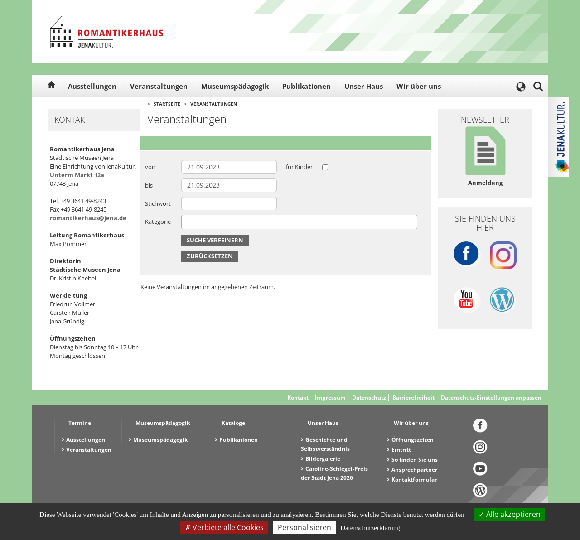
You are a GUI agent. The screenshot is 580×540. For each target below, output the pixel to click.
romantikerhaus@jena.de (88, 218)
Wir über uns (418, 86)
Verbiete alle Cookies (224, 527)
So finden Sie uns (415, 459)
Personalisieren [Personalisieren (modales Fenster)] (304, 527)
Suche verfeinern (215, 240)
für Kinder (299, 167)
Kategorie (158, 221)
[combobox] (299, 222)
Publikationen (306, 86)
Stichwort (158, 203)
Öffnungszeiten (413, 440)
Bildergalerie (322, 459)
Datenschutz (369, 397)
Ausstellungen (92, 86)
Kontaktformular (414, 479)
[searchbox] (186, 221)
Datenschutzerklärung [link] (370, 527)
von (150, 167)
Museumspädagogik (235, 86)
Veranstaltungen (159, 86)
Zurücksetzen (210, 256)
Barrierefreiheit (413, 397)
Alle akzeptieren (509, 514)
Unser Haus (363, 86)
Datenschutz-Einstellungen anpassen (491, 397)
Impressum (330, 397)
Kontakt (298, 397)
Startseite (167, 104)
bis (149, 185)
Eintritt (401, 449)
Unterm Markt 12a (77, 175)
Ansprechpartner (414, 469)
